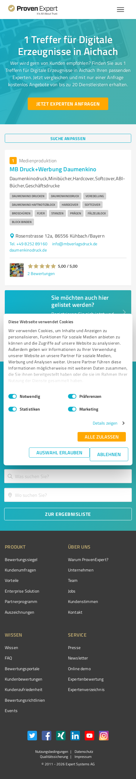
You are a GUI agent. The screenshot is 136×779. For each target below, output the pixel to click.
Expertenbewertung (86, 679)
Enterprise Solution (22, 591)
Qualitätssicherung (54, 756)
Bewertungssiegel (21, 559)
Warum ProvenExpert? (88, 559)
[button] (41, 266)
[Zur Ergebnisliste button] (68, 514)
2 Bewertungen (41, 273)
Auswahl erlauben (59, 452)
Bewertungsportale (22, 668)
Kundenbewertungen (24, 679)
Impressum (83, 756)
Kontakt (75, 612)
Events (11, 710)
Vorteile (11, 580)
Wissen (11, 647)
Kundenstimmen (83, 601)
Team (73, 580)
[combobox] (68, 476)
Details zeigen (105, 423)
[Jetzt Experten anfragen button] (68, 104)
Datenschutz (83, 751)
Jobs (72, 591)
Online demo (79, 668)
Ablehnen (109, 454)
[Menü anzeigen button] (120, 9)
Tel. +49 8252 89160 (28, 243)
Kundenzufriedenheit (23, 689)
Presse (74, 647)
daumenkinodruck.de (28, 250)
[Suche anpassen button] (68, 138)
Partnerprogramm (21, 601)
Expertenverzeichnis (86, 689)
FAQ (8, 658)
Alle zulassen (102, 436)
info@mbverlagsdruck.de (74, 243)
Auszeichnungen (19, 612)
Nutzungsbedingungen (51, 751)
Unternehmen (81, 570)
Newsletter (78, 658)
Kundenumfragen (20, 570)
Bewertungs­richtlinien (25, 700)
